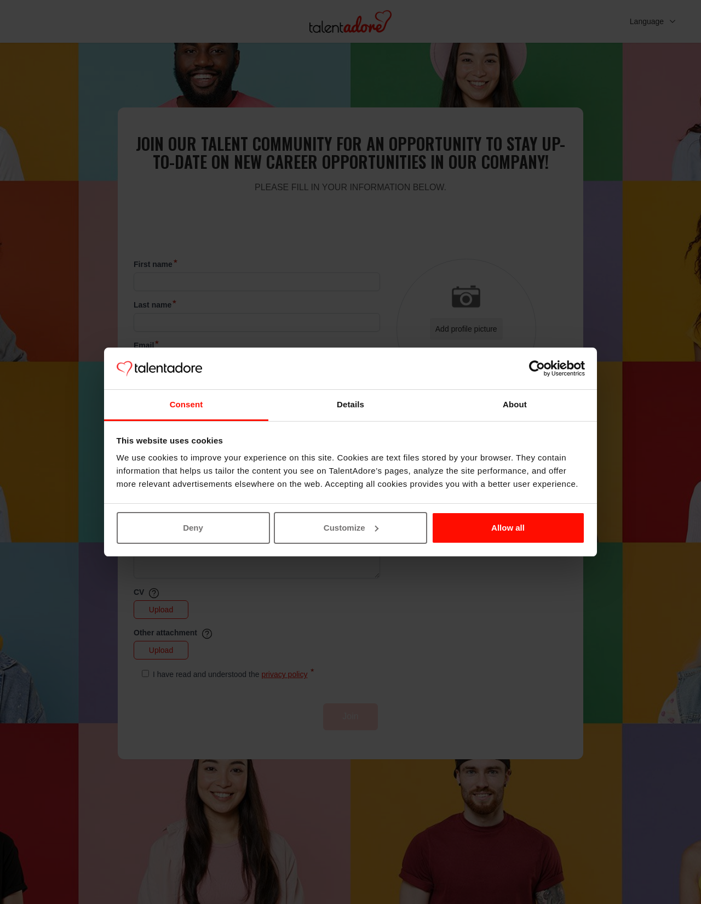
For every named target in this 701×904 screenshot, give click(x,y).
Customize (351, 527)
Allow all (508, 527)
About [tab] (515, 404)
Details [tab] (350, 404)
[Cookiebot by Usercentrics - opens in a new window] (537, 368)
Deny (193, 527)
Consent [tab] (186, 404)
